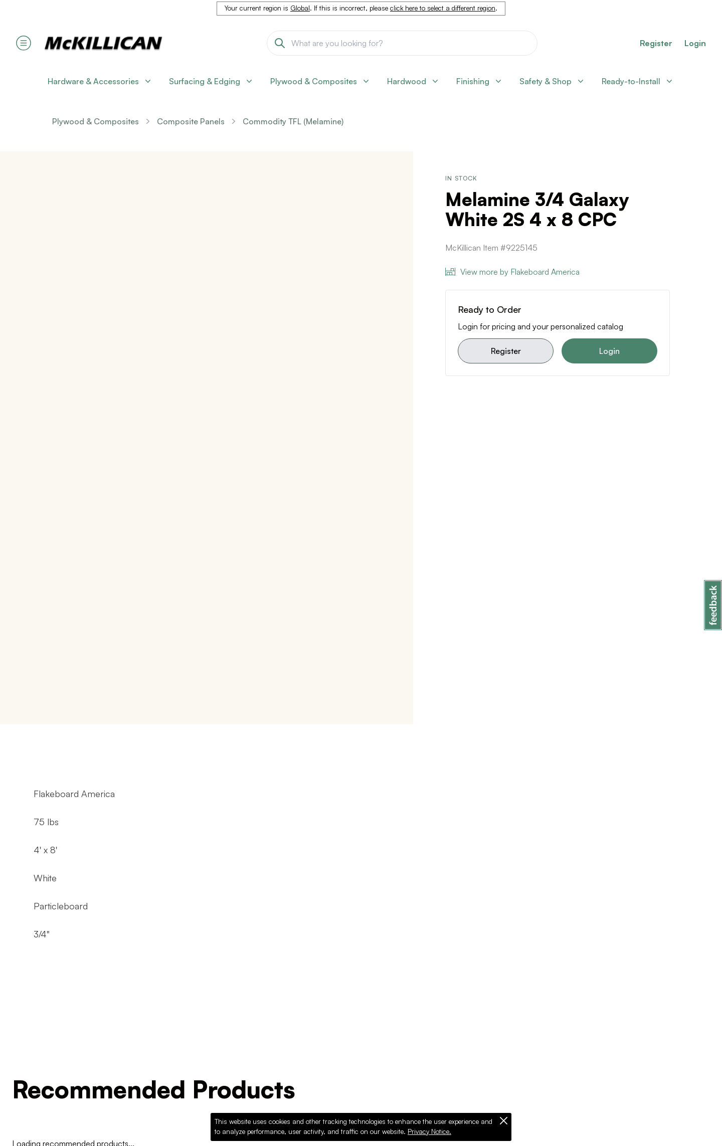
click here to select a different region (442, 8)
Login (695, 43)
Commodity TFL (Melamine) (293, 121)
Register (506, 351)
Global (300, 8)
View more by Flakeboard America (512, 272)
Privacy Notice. (429, 1131)
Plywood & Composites (95, 121)
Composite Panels (191, 121)
